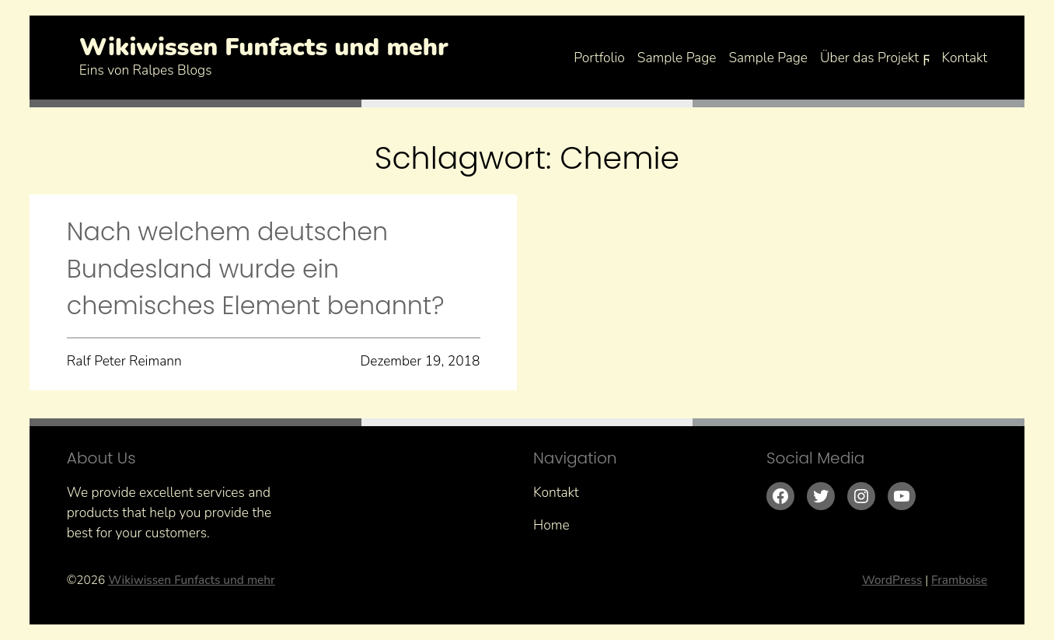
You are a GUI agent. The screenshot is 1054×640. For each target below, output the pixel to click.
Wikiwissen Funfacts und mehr (263, 47)
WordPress (892, 580)
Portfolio (599, 57)
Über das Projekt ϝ (875, 57)
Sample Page (677, 57)
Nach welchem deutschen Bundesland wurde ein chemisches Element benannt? (256, 269)
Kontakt (965, 57)
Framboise (959, 580)
